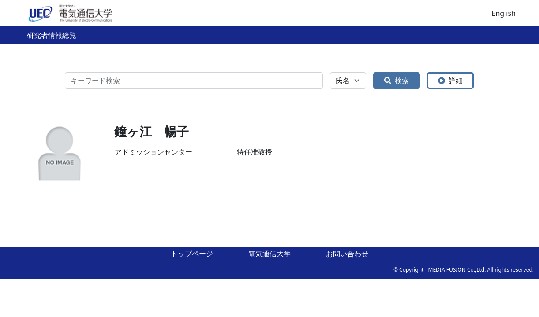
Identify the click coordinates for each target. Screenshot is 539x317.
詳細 (450, 80)
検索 (396, 80)
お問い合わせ (347, 253)
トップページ (192, 253)
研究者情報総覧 (51, 35)
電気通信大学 (269, 253)
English (504, 13)
